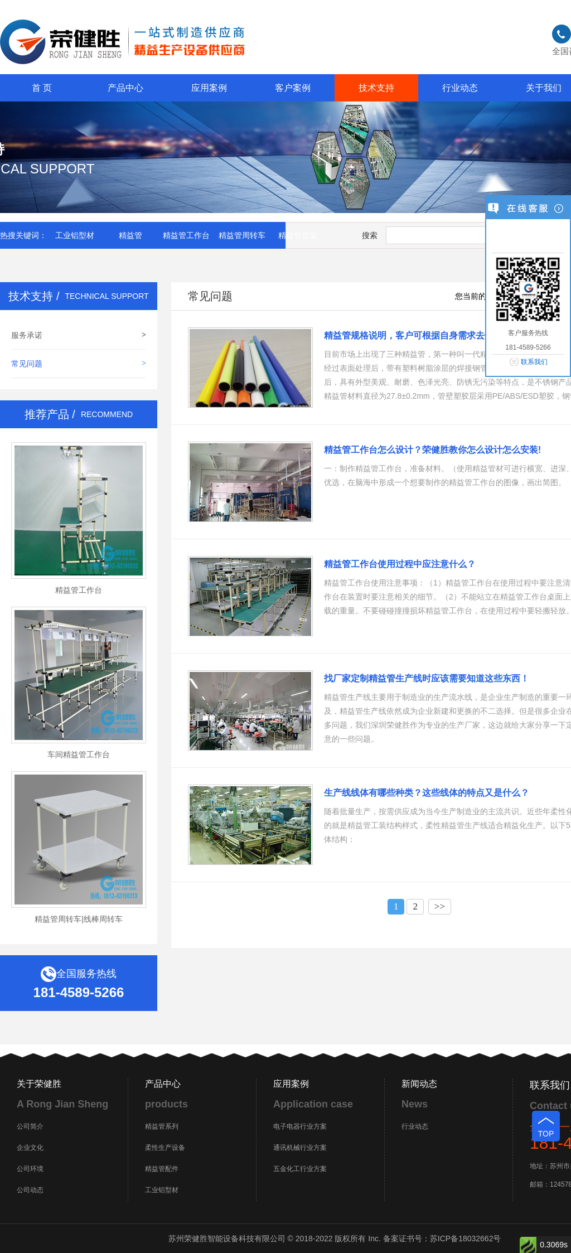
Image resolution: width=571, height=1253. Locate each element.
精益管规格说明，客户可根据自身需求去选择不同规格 (431, 335)
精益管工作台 (186, 235)
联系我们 (534, 362)
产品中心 (125, 88)
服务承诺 (26, 335)
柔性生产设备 (165, 1148)
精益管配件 (161, 1169)
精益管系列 (161, 1126)
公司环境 (30, 1169)
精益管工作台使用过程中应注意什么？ (400, 564)
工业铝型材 (74, 235)
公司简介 (30, 1126)
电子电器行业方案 (300, 1126)
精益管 (130, 235)
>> (439, 906)
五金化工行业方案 (300, 1169)
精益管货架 (297, 235)
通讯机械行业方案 (300, 1148)
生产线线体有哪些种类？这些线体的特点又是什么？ (426, 792)
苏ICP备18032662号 (465, 1238)
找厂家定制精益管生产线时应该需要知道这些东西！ (426, 678)
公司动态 (30, 1190)
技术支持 (376, 88)
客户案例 (293, 88)
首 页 (42, 88)
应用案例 (209, 88)
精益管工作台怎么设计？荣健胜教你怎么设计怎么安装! (432, 449)
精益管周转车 (242, 235)
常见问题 (26, 363)
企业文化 (30, 1148)
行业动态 (460, 88)
